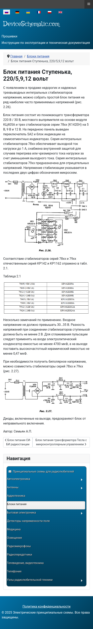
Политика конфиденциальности (46, 606)
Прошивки (9, 36)
